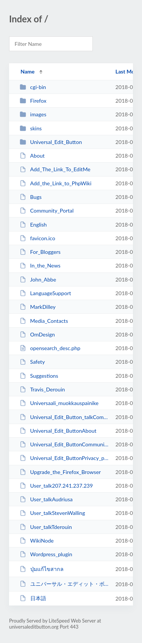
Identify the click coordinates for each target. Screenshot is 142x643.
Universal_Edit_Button (51, 142)
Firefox (33, 100)
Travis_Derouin (42, 389)
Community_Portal (46, 210)
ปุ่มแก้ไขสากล (41, 569)
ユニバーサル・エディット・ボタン (64, 583)
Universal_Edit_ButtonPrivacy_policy (64, 458)
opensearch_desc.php (50, 348)
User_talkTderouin (46, 527)
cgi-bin (33, 87)
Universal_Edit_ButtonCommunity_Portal (64, 444)
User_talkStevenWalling (52, 513)
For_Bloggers (40, 252)
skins (31, 128)
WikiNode (37, 540)
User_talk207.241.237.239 (56, 485)
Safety (32, 361)
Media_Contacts (44, 321)
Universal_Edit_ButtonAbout (58, 430)
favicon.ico (37, 238)
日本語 (33, 598)
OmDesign (37, 334)
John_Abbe (38, 279)
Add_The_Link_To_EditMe (55, 169)
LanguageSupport (45, 293)
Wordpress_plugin (46, 554)
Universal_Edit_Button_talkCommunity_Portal (64, 417)
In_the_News (40, 265)
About (32, 155)
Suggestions (39, 375)
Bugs (31, 197)
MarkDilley (38, 307)
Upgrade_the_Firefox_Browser (60, 472)
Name (27, 71)
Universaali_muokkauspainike (59, 403)
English (33, 224)
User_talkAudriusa (46, 499)
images (33, 114)
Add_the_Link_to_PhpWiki (55, 183)
